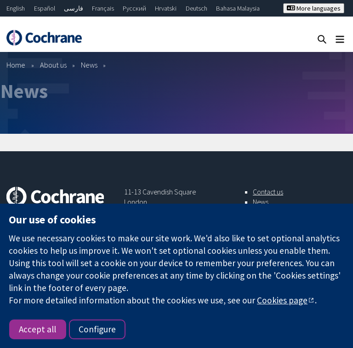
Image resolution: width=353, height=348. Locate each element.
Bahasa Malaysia (238, 8)
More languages (314, 8)
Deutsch (196, 8)
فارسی (73, 8)
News (89, 64)
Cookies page (282, 300)
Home (15, 64)
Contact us (268, 191)
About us (53, 64)
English (15, 8)
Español (44, 8)
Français (103, 8)
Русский (134, 8)
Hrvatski (165, 8)
